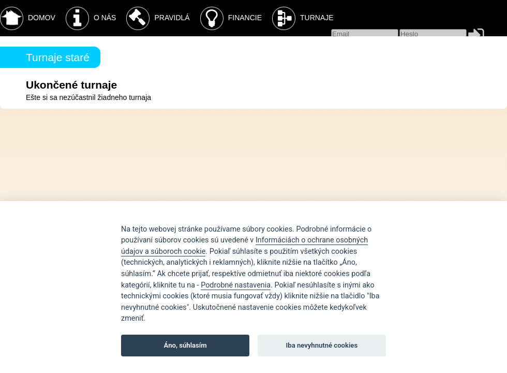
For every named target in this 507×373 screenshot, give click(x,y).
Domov (27, 18)
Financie (231, 18)
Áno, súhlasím (185, 345)
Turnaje (303, 18)
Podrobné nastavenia (236, 285)
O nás (91, 18)
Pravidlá (157, 18)
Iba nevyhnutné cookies (322, 345)
